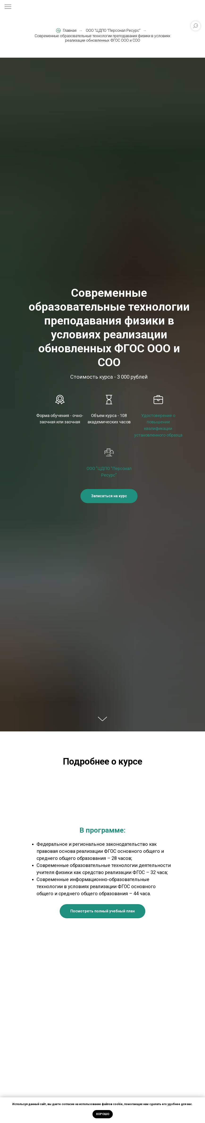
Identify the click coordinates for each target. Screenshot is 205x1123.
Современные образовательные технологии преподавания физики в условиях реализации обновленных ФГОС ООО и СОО (102, 38)
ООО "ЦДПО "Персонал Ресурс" (113, 30)
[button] (109, 496)
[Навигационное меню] (8, 7)
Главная (66, 30)
